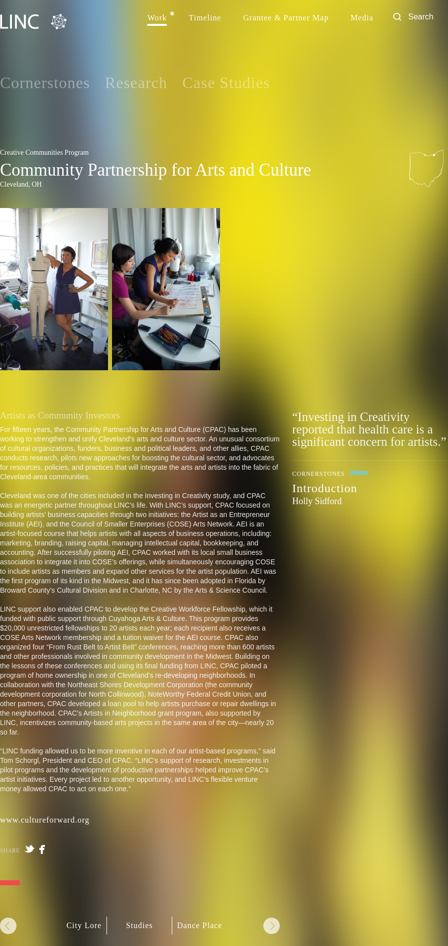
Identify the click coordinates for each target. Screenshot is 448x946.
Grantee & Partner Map (286, 18)
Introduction (324, 488)
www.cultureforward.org (45, 820)
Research (136, 83)
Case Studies (226, 83)
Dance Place (200, 926)
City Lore (84, 926)
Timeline (205, 18)
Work (157, 18)
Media (361, 18)
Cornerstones (45, 83)
